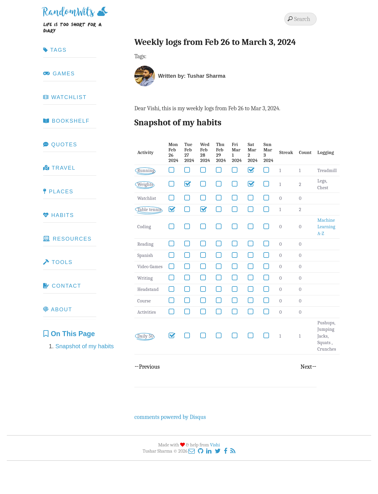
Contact (62, 286)
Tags (54, 50)
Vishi (215, 445)
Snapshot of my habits (84, 346)
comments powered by (170, 417)
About (57, 309)
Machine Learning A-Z (326, 227)
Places (58, 192)
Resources (67, 239)
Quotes (60, 145)
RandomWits (70, 14)
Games (59, 74)
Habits (58, 215)
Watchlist (65, 97)
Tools (57, 262)
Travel (59, 168)
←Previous (147, 366)
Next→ (309, 366)
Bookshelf (66, 121)
